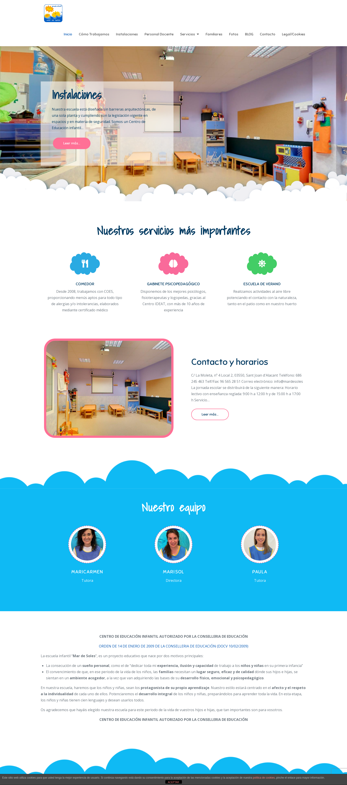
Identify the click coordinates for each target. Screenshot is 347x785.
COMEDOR (85, 284)
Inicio (68, 34)
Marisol (173, 572)
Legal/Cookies (293, 34)
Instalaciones (127, 34)
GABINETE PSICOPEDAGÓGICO (173, 284)
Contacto (267, 34)
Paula (259, 572)
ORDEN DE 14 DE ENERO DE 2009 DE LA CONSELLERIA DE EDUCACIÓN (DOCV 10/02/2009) (173, 646)
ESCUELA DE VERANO (262, 284)
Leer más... (71, 143)
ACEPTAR (173, 782)
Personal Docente (159, 34)
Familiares (214, 34)
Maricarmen (87, 572)
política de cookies (264, 777)
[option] (173, 123)
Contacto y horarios (229, 362)
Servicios (187, 34)
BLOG (249, 34)
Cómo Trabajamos (94, 34)
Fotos (233, 34)
